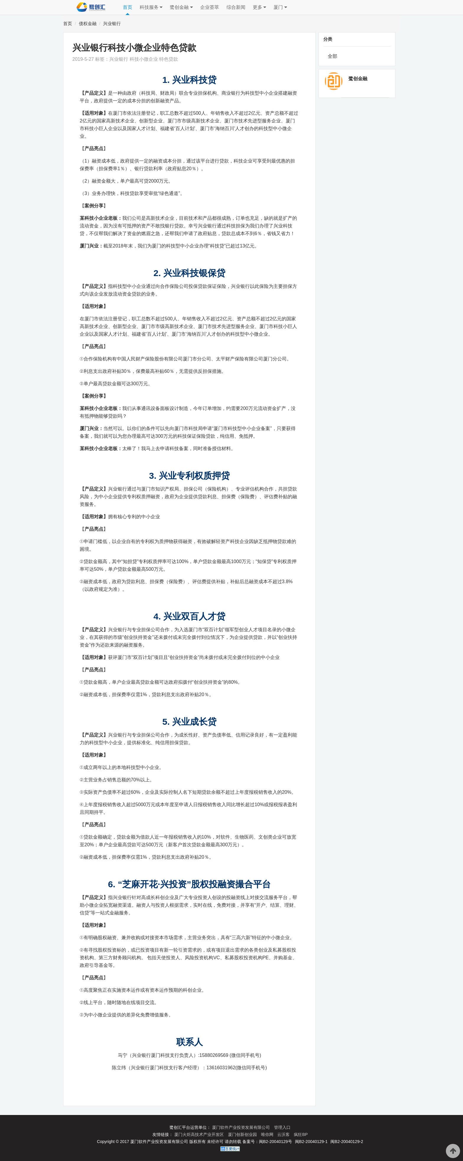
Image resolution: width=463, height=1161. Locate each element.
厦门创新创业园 (243, 1134)
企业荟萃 (209, 7)
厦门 (280, 7)
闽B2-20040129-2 (346, 1141)
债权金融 (88, 23)
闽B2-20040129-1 (311, 1141)
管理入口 (282, 1127)
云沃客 (284, 1134)
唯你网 (268, 1134)
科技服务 (151, 7)
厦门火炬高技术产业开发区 (199, 1134)
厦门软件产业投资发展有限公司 (241, 1127)
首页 (127, 7)
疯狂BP (301, 1134)
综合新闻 (235, 7)
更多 (259, 7)
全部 (332, 56)
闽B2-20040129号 (275, 1141)
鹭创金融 (181, 7)
